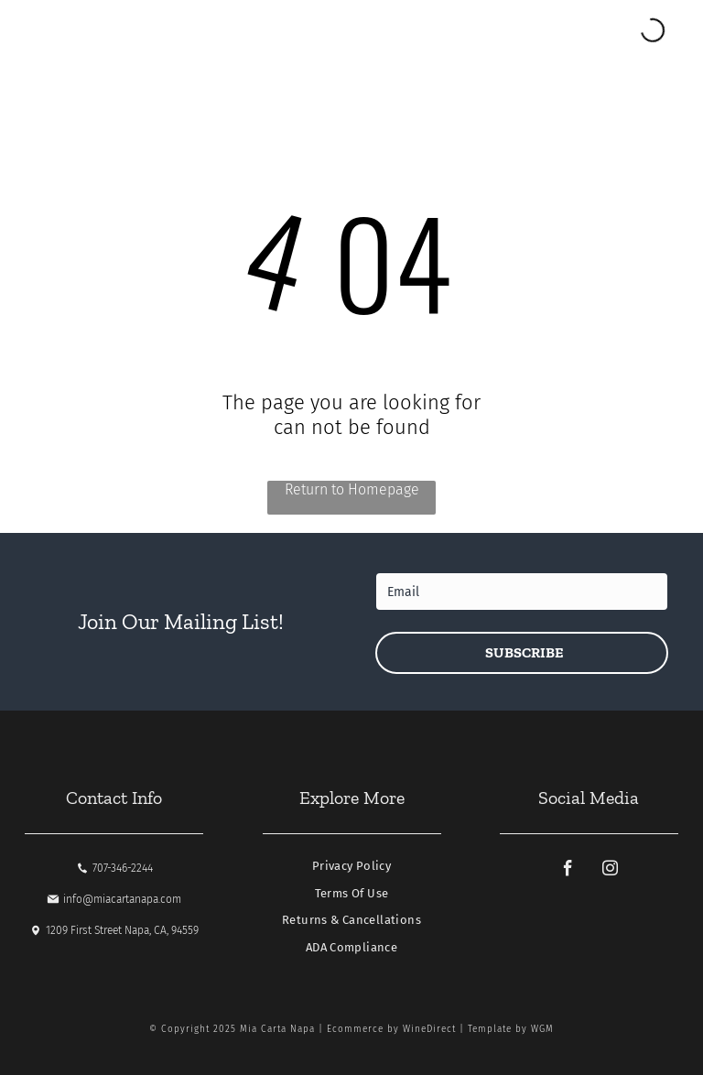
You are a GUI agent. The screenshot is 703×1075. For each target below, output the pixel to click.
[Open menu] (65, 31)
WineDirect (429, 1029)
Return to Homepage (352, 489)
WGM (542, 1029)
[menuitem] (351, 871)
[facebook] (567, 871)
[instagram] (610, 871)
